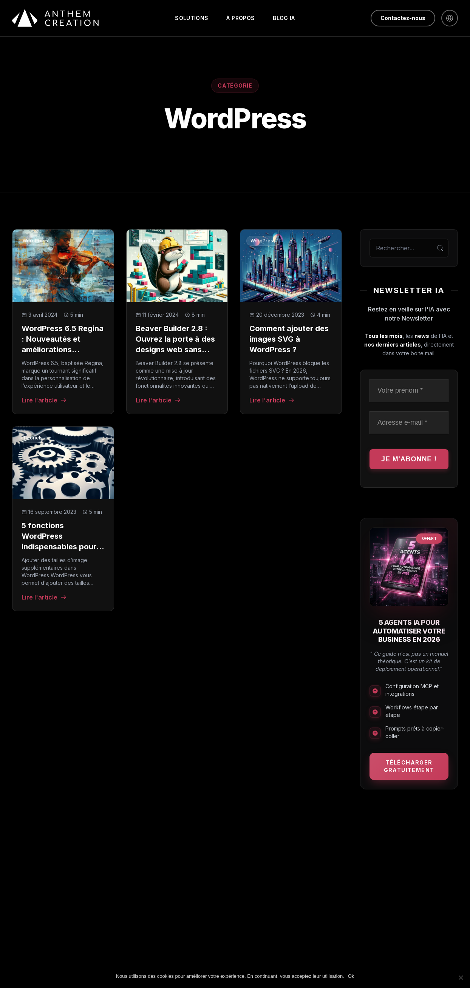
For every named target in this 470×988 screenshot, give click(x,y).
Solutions (191, 18)
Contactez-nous (402, 18)
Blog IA (284, 18)
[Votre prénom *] (409, 390)
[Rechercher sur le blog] (409, 248)
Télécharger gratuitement (409, 766)
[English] (449, 18)
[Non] (460, 977)
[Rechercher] (440, 248)
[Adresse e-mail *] (409, 422)
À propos (240, 18)
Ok (351, 976)
